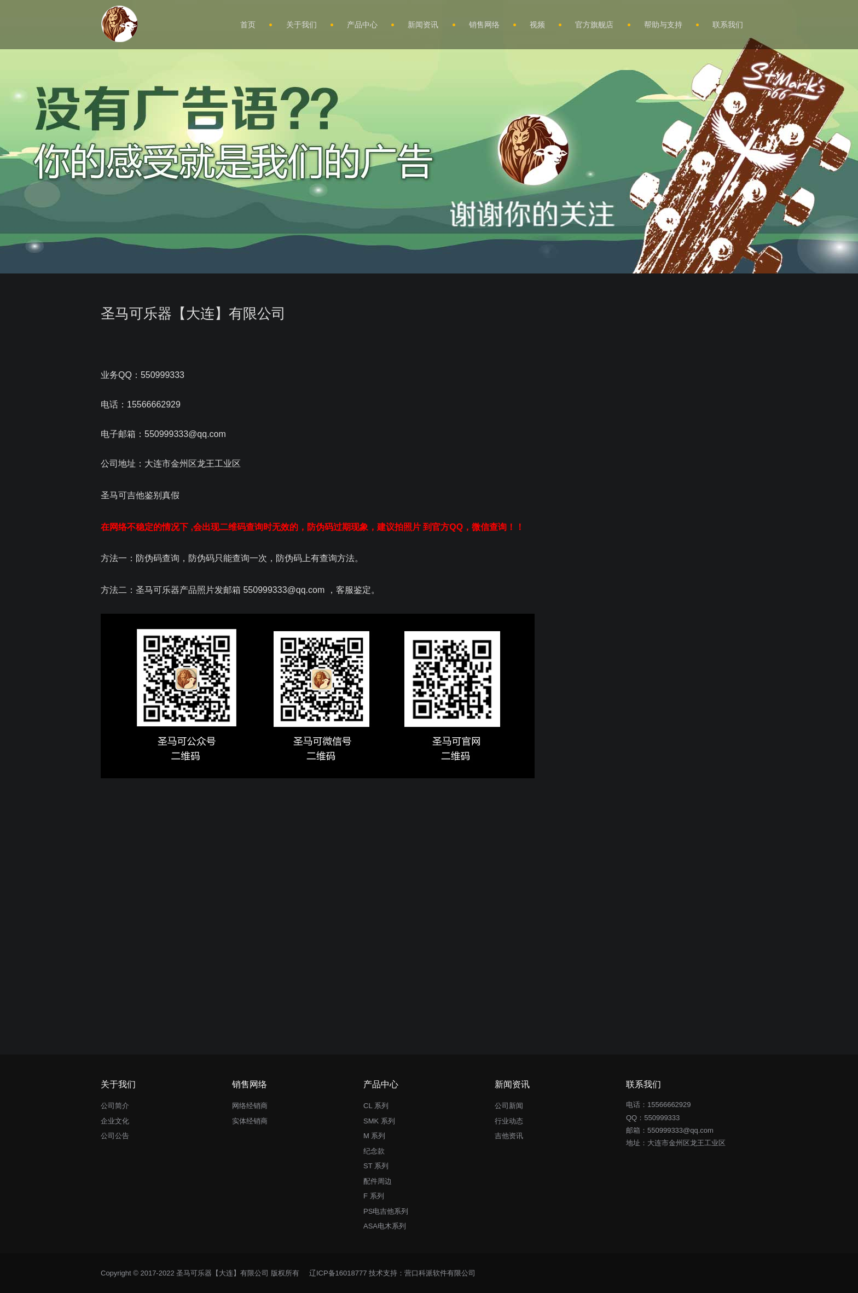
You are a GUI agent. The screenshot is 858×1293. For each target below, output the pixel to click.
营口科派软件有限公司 (440, 1273)
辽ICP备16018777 (338, 1273)
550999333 (662, 1118)
